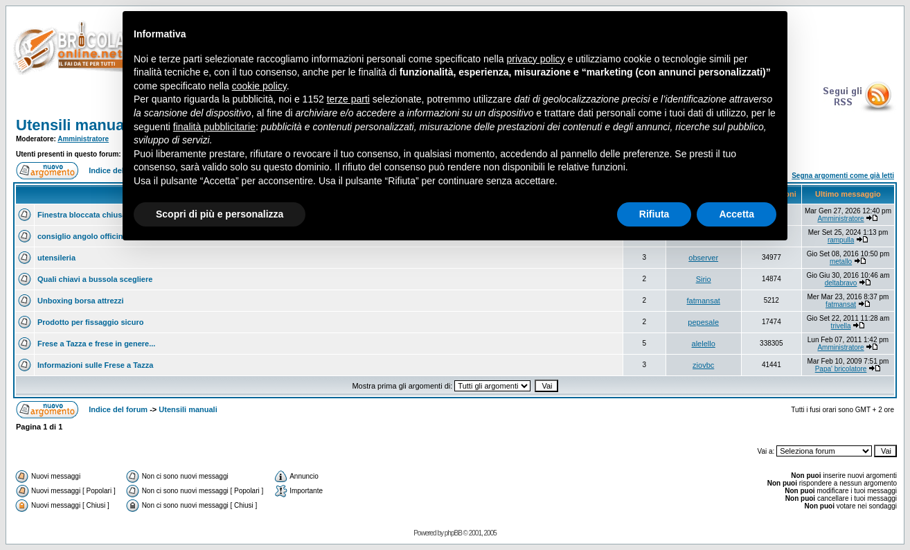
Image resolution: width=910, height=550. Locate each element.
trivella (841, 326)
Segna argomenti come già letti (843, 175)
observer (703, 258)
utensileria (56, 258)
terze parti (348, 99)
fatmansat (703, 300)
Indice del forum (118, 409)
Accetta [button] (736, 214)
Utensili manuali (74, 125)
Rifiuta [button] (654, 214)
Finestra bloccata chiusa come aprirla (105, 215)
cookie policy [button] (259, 85)
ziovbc (703, 365)
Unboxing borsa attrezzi (80, 300)
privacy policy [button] (536, 58)
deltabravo (841, 283)
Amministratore (83, 139)
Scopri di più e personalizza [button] (219, 214)
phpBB (453, 533)
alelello (703, 343)
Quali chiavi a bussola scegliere (94, 279)
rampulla (841, 240)
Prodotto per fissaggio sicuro (90, 322)
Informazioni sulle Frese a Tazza (95, 365)
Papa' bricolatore (841, 369)
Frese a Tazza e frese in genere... (96, 343)
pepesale (703, 322)
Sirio (703, 279)
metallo (841, 261)
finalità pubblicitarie (214, 126)
